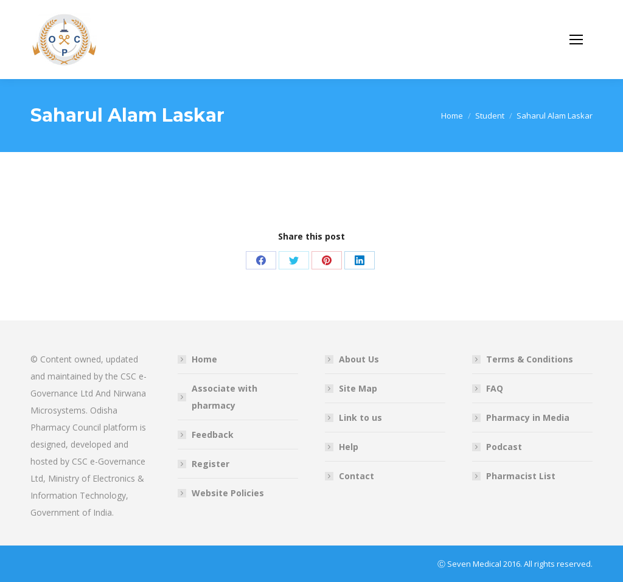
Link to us (360, 417)
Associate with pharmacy (224, 397)
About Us (359, 359)
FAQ (494, 388)
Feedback (213, 434)
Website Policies (228, 493)
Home (204, 359)
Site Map (358, 388)
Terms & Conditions (529, 359)
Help (348, 446)
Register (210, 463)
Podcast (504, 446)
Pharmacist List (520, 476)
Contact (356, 476)
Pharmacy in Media (527, 417)
